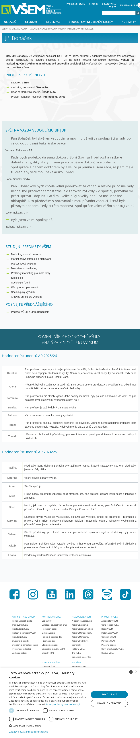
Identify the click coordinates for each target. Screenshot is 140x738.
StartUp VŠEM (107, 653)
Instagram (33, 595)
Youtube (51, 595)
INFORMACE (53, 22)
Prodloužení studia (20, 629)
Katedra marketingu (68, 29)
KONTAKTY (129, 22)
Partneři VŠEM (108, 641)
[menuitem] (10, 21)
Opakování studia (20, 625)
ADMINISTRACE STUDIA (23, 617)
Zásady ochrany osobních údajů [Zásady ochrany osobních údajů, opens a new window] (63, 704)
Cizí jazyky (47, 621)
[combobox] (119, 13)
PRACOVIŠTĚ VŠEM (81, 617)
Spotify (107, 595)
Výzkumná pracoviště (81, 657)
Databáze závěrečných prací (54, 625)
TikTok (125, 595)
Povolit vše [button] (109, 694)
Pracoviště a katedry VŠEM (42, 29)
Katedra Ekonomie (80, 625)
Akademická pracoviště (82, 621)
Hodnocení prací (49, 629)
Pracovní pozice (108, 645)
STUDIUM (31, 22)
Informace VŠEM (17, 29)
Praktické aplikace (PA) (52, 637)
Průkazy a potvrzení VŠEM (24, 633)
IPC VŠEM (76, 653)
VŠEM (4, 29)
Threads (88, 595)
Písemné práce (48, 641)
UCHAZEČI (10, 22)
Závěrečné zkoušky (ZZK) (53, 649)
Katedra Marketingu (80, 637)
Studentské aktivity (20, 641)
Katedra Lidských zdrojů (82, 629)
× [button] (136, 671)
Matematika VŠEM (109, 633)
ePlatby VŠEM (48, 667)
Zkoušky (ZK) (48, 653)
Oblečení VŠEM (108, 637)
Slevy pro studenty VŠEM (112, 649)
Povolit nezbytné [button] (109, 703)
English (112, 6)
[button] (48, 725)
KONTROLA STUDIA (51, 617)
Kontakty (93, 3)
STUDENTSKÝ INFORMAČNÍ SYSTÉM (91, 22)
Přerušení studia (19, 637)
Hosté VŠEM (107, 629)
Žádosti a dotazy (19, 653)
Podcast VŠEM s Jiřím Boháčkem (30, 312)
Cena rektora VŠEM (110, 625)
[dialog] (70, 702)
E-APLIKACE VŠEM (51, 663)
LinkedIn (70, 595)
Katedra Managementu (82, 633)
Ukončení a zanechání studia (25, 645)
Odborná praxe (48, 633)
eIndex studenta (79, 667)
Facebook (14, 595)
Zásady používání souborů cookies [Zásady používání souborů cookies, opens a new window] (28, 731)
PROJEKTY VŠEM (109, 617)
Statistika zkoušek (50, 645)
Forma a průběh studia (22, 621)
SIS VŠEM (76, 663)
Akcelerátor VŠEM (109, 621)
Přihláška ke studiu (76, 3)
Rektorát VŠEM (78, 649)
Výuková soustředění (21, 649)
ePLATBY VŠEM (109, 3)
